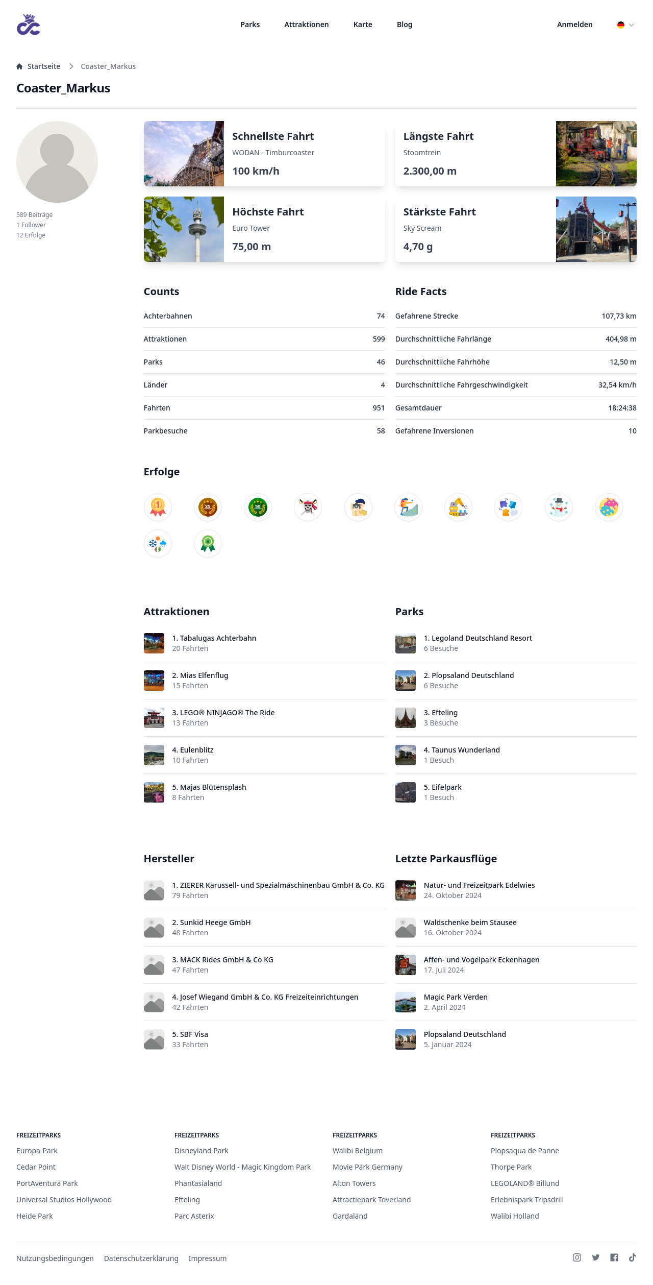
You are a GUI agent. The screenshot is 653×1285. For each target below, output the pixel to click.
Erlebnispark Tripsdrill (527, 1199)
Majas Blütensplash (213, 787)
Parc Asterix (194, 1216)
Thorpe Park (511, 1167)
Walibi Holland (515, 1216)
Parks (250, 24)
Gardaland (350, 1216)
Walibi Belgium (358, 1150)
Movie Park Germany (368, 1167)
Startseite (38, 66)
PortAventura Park (47, 1183)
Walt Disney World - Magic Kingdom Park (242, 1167)
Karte (363, 24)
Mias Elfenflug (204, 675)
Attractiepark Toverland (372, 1199)
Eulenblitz (196, 750)
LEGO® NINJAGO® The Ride (227, 712)
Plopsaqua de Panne (525, 1150)
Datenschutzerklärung (141, 1258)
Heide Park (34, 1216)
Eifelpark (447, 787)
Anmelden (575, 24)
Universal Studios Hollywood (64, 1199)
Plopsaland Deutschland (473, 675)
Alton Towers (354, 1183)
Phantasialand (198, 1183)
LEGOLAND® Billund (525, 1183)
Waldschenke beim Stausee (470, 922)
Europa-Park (37, 1150)
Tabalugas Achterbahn (218, 638)
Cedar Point (36, 1167)
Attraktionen (306, 24)
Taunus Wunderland (466, 750)
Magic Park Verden (456, 997)
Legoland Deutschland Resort (482, 638)
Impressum (208, 1258)
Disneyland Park (201, 1150)
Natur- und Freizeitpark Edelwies (479, 885)
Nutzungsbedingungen (55, 1258)
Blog (405, 24)
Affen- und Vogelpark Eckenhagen (482, 959)
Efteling (445, 712)
